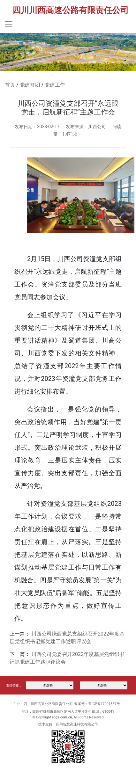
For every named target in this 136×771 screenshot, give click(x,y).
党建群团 (30, 85)
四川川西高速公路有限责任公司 (70, 10)
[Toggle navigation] (8, 24)
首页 (10, 85)
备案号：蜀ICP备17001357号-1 (98, 704)
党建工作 (55, 85)
